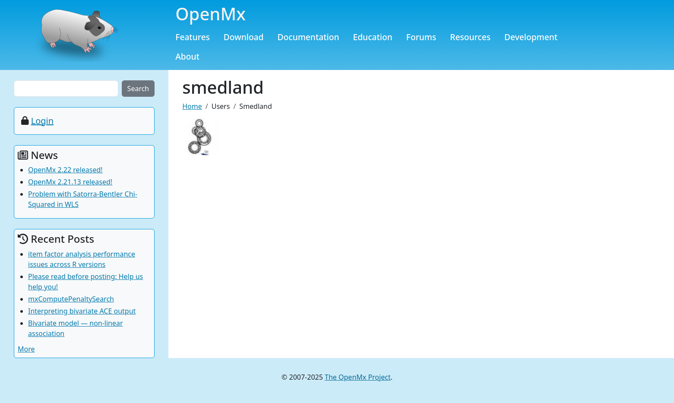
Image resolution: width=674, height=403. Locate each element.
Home (192, 106)
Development (530, 37)
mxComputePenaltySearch (71, 299)
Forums (421, 37)
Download (244, 37)
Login (42, 121)
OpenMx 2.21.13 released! (70, 182)
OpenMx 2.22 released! (65, 170)
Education (372, 37)
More (26, 349)
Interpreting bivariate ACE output (82, 311)
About (187, 56)
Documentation (308, 37)
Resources (470, 37)
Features (192, 37)
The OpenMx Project (358, 377)
